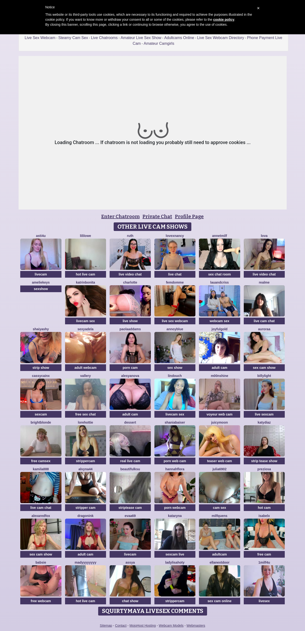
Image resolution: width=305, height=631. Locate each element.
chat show (130, 601)
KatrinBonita (85, 282)
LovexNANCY (175, 236)
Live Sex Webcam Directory (220, 38)
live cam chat (264, 321)
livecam (41, 274)
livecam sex (85, 321)
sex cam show (264, 368)
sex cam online (219, 601)
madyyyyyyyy (85, 562)
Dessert (130, 422)
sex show (174, 368)
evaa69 (130, 516)
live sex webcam (175, 321)
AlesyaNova (130, 376)
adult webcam (85, 368)
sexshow (41, 289)
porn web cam (175, 461)
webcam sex (219, 321)
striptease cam (130, 508)
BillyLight (264, 376)
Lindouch (175, 376)
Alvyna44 (85, 469)
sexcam (41, 414)
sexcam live (174, 554)
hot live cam (85, 274)
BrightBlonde (40, 422)
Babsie (41, 562)
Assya (130, 562)
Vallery (85, 376)
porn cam (130, 368)
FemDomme (175, 282)
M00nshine (219, 376)
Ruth (130, 236)
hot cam (264, 508)
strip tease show (264, 461)
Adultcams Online (179, 38)
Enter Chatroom (120, 216)
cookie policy (223, 19)
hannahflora (174, 469)
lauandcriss (219, 282)
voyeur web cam (220, 414)
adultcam (219, 554)
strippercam (85, 461)
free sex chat (85, 414)
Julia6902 (220, 469)
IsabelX (264, 516)
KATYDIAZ (264, 422)
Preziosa (264, 469)
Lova (264, 236)
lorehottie (85, 422)
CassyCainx (41, 376)
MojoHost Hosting (142, 625)
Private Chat (157, 216)
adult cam (219, 368)
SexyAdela (85, 329)
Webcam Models (171, 625)
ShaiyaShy (41, 329)
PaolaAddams (130, 329)
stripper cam (86, 508)
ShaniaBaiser (175, 422)
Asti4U (41, 236)
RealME (264, 282)
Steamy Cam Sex (73, 38)
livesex (264, 601)
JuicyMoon (219, 422)
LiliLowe (85, 236)
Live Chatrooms (104, 38)
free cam (264, 554)
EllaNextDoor (219, 562)
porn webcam (175, 508)
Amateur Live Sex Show (141, 38)
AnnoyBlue (175, 329)
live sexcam (264, 414)
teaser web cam (219, 461)
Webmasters (196, 625)
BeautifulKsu (130, 469)
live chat (175, 274)
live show (130, 321)
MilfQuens (219, 516)
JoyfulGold (220, 329)
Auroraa (264, 329)
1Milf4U (264, 562)
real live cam (130, 461)
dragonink (85, 516)
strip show (40, 368)
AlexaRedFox (40, 516)
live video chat (130, 274)
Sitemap (106, 625)
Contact (121, 625)
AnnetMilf (219, 236)
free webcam (41, 601)
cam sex (219, 508)
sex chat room (219, 274)
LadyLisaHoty (174, 562)
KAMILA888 (41, 469)
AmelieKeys (41, 282)
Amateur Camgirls (159, 43)
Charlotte (130, 282)
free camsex (41, 461)
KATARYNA (175, 516)
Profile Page (189, 216)
